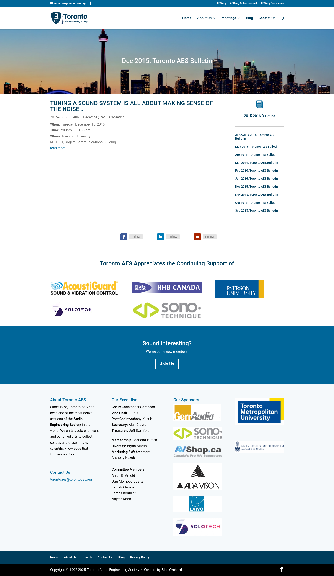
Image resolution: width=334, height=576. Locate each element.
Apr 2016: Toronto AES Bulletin (256, 154)
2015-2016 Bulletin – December (74, 117)
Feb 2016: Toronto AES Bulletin (256, 170)
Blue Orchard (171, 570)
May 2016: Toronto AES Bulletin (257, 146)
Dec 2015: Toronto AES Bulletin (256, 186)
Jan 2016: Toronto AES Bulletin (256, 178)
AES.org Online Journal (243, 3)
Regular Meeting (112, 117)
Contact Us (267, 18)
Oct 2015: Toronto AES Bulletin (256, 202)
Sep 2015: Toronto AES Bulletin (256, 210)
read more (57, 148)
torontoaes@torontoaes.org (71, 479)
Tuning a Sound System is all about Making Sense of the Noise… (131, 106)
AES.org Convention (272, 3)
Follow (136, 236)
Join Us (167, 363)
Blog (249, 18)
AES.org (221, 3)
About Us (204, 18)
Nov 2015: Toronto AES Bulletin (256, 194)
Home (187, 18)
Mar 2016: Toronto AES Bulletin (256, 162)
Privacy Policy (140, 557)
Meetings (229, 18)
